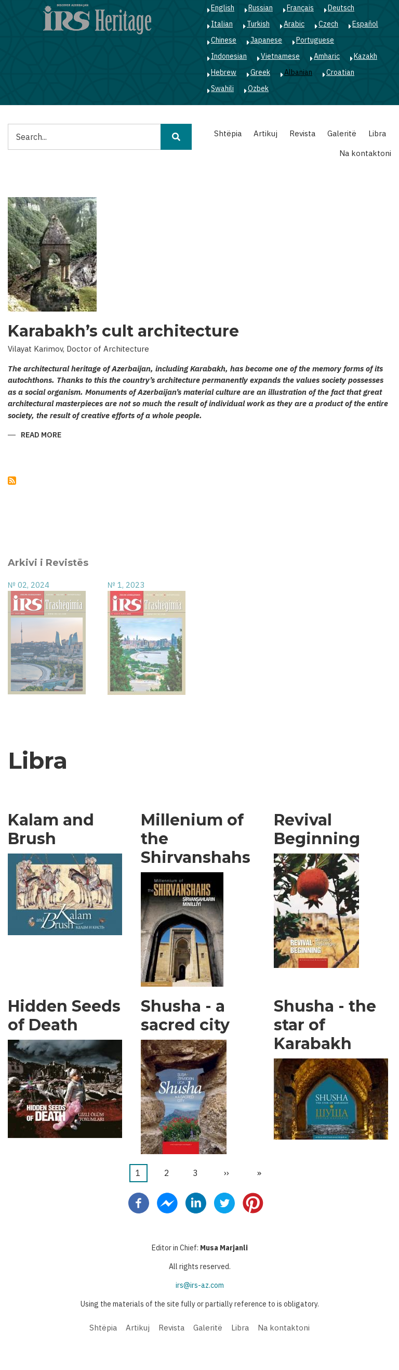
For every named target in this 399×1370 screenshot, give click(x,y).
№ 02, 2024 (28, 585)
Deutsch (341, 7)
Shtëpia (228, 133)
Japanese (266, 40)
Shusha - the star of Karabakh (325, 1025)
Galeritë (341, 133)
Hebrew (223, 72)
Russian (260, 7)
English (222, 7)
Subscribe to (12, 480)
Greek (260, 72)
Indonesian (229, 56)
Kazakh (365, 56)
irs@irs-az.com (200, 1285)
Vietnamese (280, 56)
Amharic (327, 56)
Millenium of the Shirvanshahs (195, 839)
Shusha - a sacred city (185, 1016)
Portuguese (315, 40)
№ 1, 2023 (126, 585)
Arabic (294, 24)
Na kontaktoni (365, 153)
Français (300, 7)
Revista (302, 133)
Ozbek (258, 88)
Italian (222, 24)
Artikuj (265, 133)
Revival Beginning (317, 829)
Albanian (298, 72)
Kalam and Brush (51, 829)
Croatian (340, 72)
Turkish (258, 24)
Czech (328, 24)
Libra (377, 133)
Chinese (223, 40)
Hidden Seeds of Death (64, 1016)
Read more (41, 435)
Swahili (222, 88)
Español (365, 24)
